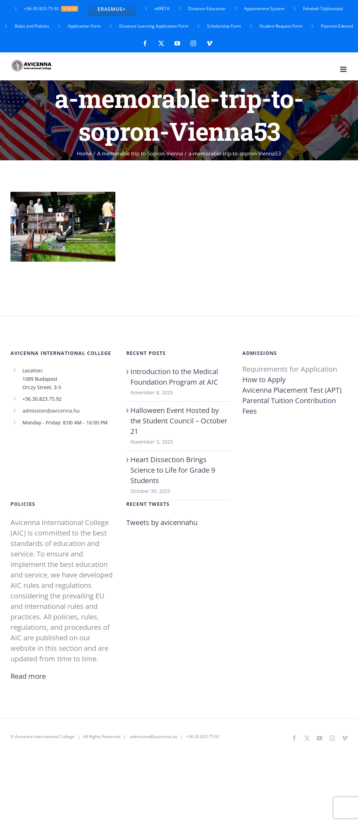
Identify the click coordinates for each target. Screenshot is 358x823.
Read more (28, 676)
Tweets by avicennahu (162, 522)
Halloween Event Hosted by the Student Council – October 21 (178, 421)
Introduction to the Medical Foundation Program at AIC (174, 377)
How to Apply (264, 379)
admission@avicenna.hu (51, 410)
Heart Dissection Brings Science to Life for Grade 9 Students (172, 470)
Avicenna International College (44, 737)
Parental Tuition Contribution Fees (289, 406)
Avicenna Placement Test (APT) (292, 390)
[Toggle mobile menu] (344, 69)
